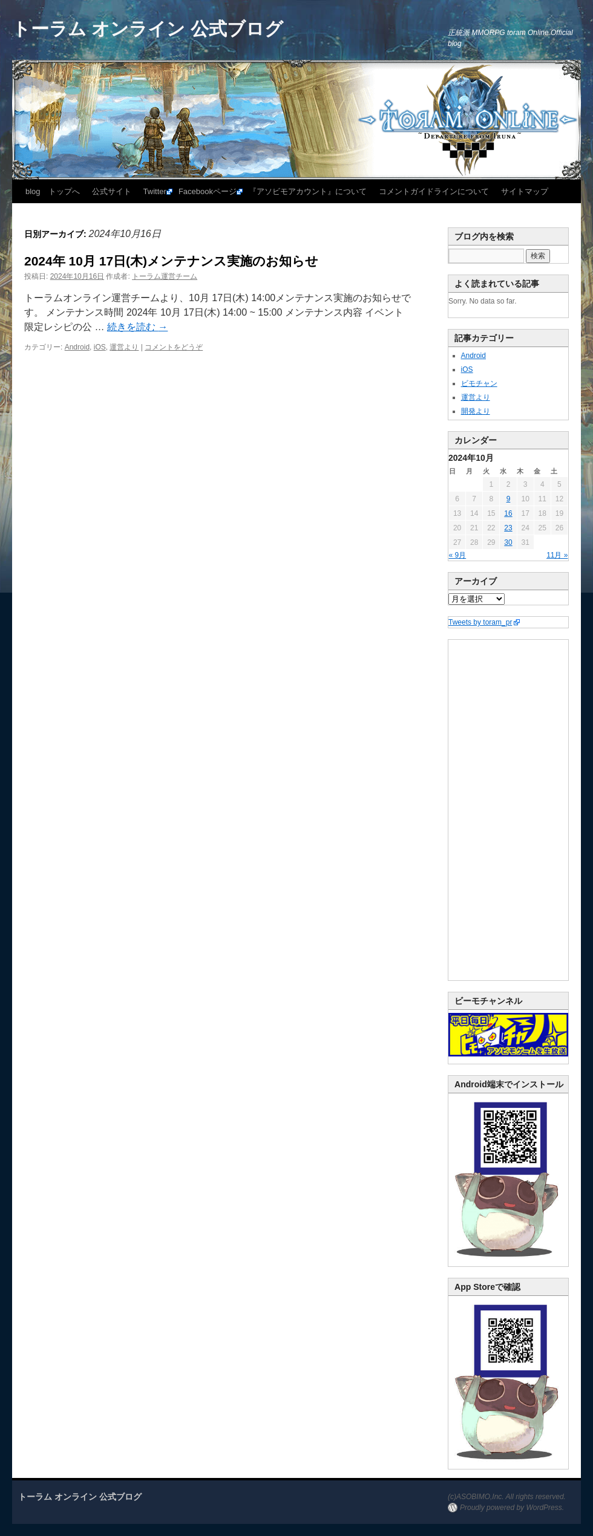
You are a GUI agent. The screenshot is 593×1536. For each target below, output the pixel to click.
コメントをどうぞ (174, 347)
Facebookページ (208, 191)
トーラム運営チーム (164, 276)
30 (508, 542)
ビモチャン (479, 383)
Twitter (154, 191)
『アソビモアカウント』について (308, 191)
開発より (475, 411)
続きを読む (137, 327)
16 (508, 513)
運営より (124, 347)
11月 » (557, 555)
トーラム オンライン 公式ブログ (147, 29)
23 (508, 528)
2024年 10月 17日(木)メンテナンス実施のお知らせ (171, 261)
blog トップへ (52, 191)
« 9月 (458, 555)
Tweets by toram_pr (480, 622)
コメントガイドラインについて (434, 191)
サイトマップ (524, 191)
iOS (100, 347)
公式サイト (111, 191)
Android (77, 347)
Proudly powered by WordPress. (512, 1507)
